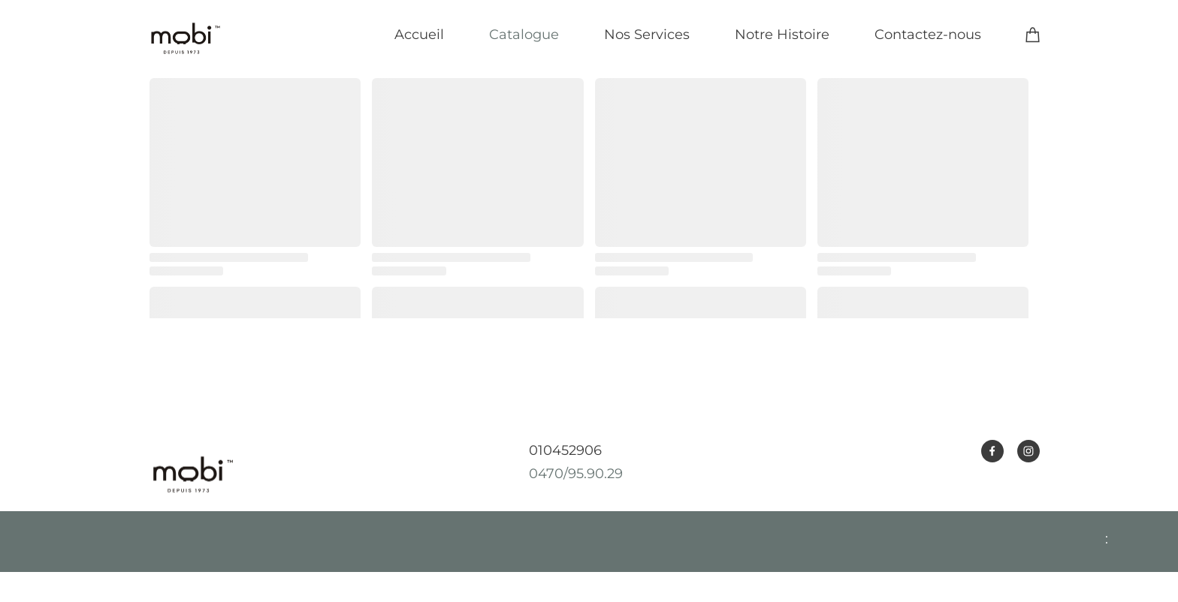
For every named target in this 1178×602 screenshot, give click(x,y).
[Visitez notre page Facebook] (992, 451)
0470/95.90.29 (576, 473)
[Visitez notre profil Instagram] (1028, 451)
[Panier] (1033, 34)
